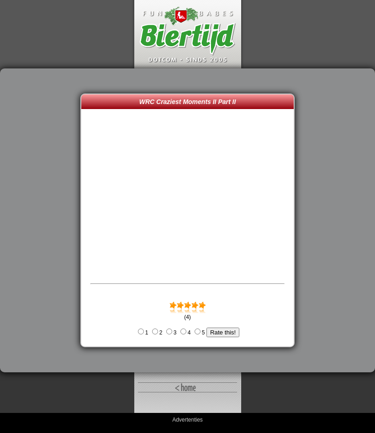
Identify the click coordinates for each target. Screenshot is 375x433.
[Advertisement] (42, 220)
